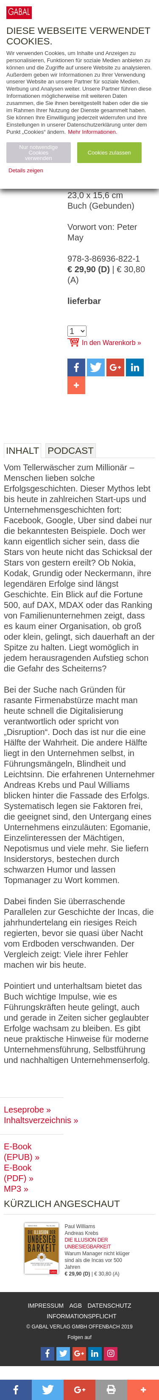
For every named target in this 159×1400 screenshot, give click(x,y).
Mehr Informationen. (92, 132)
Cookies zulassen (109, 152)
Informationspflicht (82, 1316)
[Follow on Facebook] (47, 1354)
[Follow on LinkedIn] (95, 1354)
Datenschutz (109, 1305)
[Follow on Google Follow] (79, 1354)
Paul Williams (80, 1226)
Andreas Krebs (81, 1233)
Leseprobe (24, 1109)
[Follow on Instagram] (110, 1354)
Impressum (46, 1305)
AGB (76, 1305)
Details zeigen (25, 170)
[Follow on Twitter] (63, 1354)
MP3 (12, 1188)
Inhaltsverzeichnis (37, 1120)
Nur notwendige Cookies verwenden (38, 152)
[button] (76, 367)
